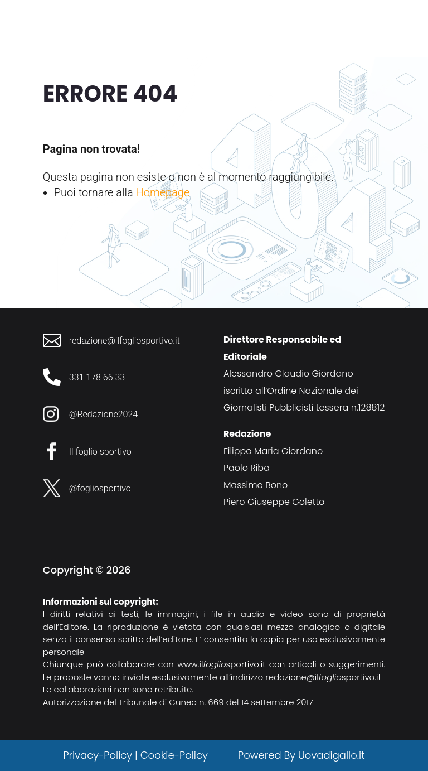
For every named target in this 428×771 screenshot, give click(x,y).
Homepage (163, 192)
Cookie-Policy (175, 755)
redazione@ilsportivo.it (323, 677)
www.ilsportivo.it (221, 664)
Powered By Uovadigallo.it (301, 755)
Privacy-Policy (97, 755)
